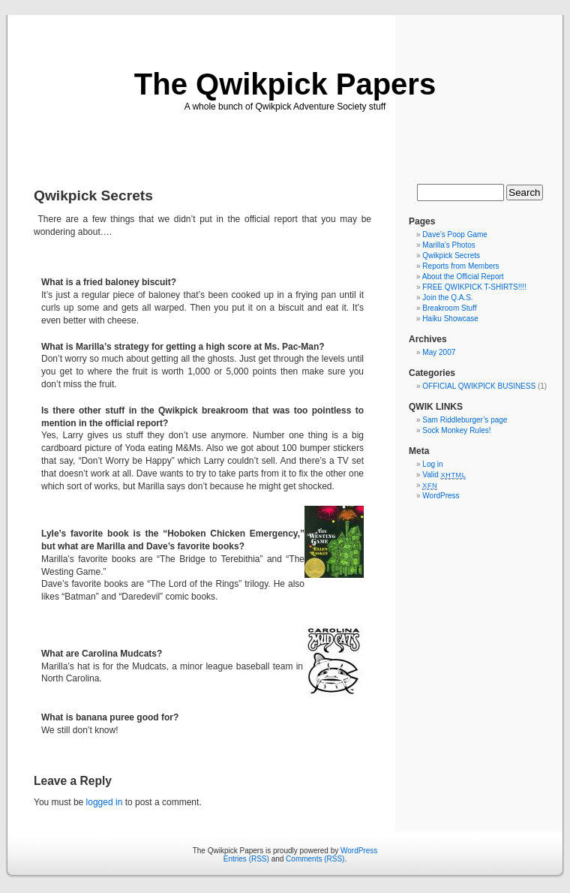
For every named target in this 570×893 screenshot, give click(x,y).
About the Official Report (463, 276)
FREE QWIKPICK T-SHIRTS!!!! (474, 287)
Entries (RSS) (246, 859)
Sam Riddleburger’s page (464, 420)
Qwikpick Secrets (451, 255)
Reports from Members (460, 266)
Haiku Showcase (450, 318)
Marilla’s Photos (448, 245)
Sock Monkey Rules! (456, 430)
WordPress (440, 496)
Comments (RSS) (315, 859)
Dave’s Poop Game (455, 234)
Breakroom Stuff (449, 308)
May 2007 (438, 352)
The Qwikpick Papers (285, 84)
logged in (104, 802)
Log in (432, 464)
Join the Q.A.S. (447, 297)
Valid (444, 475)
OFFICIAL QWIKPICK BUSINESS (479, 386)
